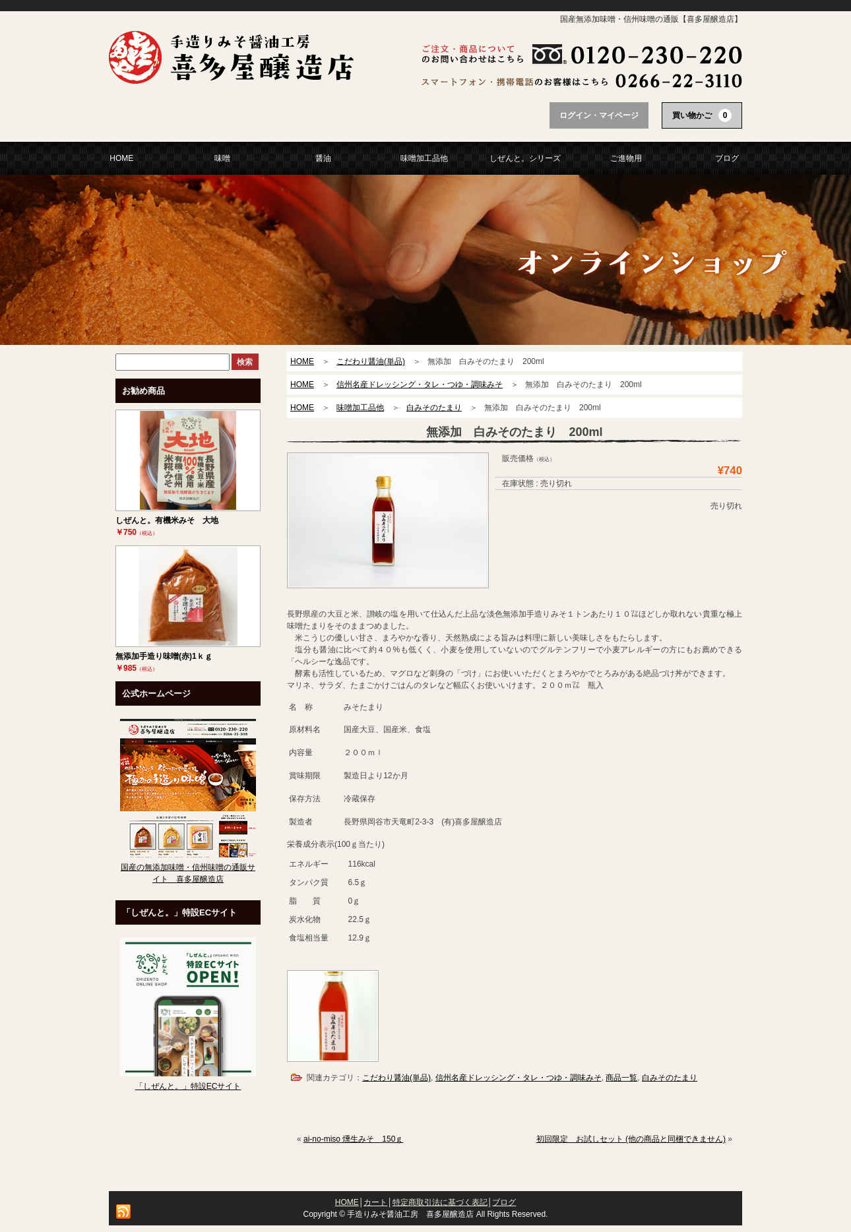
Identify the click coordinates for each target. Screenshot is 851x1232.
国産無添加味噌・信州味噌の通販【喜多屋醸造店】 (651, 19)
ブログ (727, 158)
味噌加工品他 (424, 158)
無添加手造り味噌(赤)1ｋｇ (163, 656)
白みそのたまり (669, 1077)
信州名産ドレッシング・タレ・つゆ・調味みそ (518, 1077)
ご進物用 (626, 158)
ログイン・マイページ (599, 115)
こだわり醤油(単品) (396, 1077)
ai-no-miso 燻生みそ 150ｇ (353, 1139)
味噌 (222, 158)
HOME (121, 158)
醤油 (323, 158)
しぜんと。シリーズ (525, 158)
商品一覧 (621, 1077)
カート (375, 1202)
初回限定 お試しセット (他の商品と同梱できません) (631, 1139)
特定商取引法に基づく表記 (440, 1202)
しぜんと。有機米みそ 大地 (166, 520)
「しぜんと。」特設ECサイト (188, 1086)
